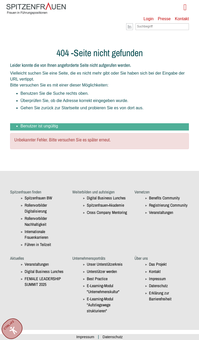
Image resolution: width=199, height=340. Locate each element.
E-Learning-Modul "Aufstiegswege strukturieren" (100, 305)
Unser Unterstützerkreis (105, 264)
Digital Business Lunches (106, 198)
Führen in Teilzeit (38, 244)
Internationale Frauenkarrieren (36, 234)
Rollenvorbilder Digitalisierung (36, 208)
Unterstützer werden (102, 271)
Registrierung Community (168, 205)
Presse (164, 19)
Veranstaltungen (161, 212)
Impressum (157, 278)
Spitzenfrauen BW (38, 198)
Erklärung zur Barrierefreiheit (160, 296)
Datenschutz (158, 285)
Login (149, 19)
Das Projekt (158, 264)
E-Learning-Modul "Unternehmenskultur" (103, 288)
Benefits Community (164, 198)
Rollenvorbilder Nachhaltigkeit (36, 221)
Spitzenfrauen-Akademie (105, 205)
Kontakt (182, 19)
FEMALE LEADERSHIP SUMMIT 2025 (43, 281)
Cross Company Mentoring (107, 212)
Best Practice (97, 278)
